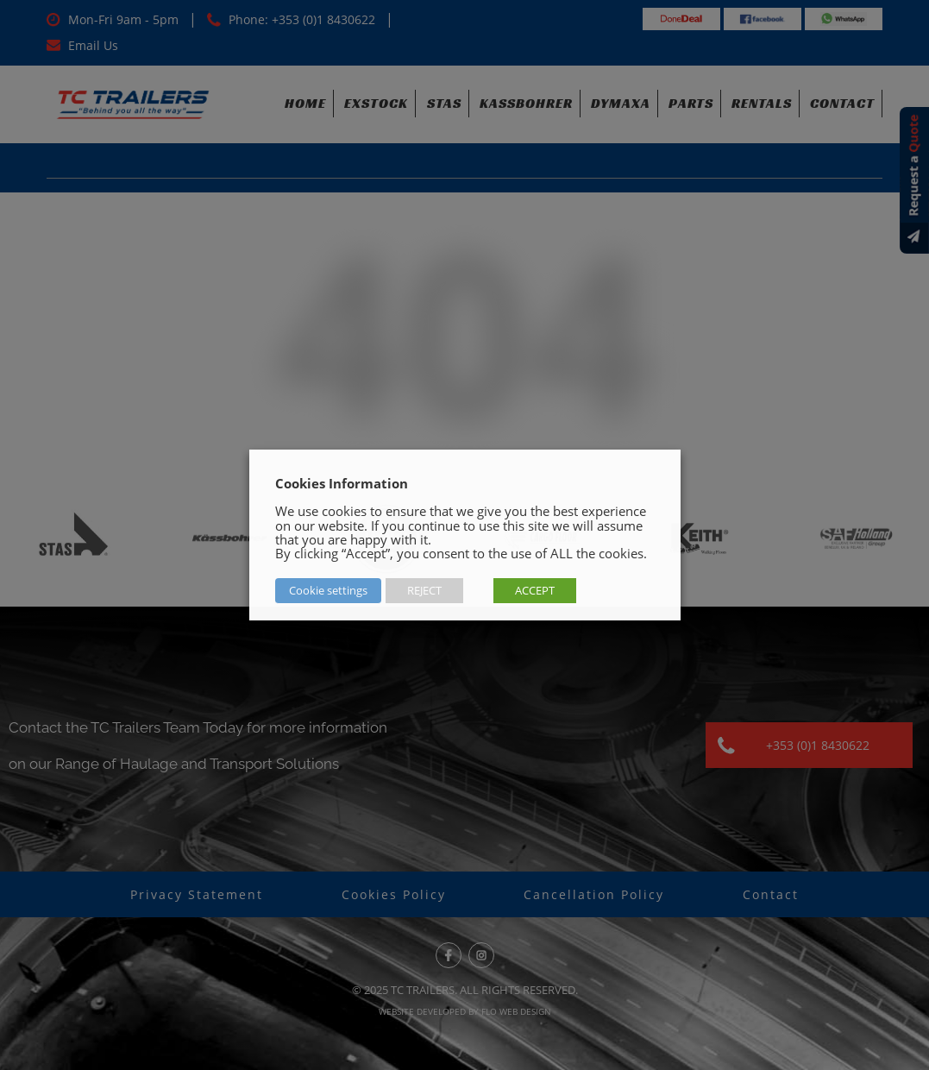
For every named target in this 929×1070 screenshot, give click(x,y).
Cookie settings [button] (328, 590)
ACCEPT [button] (535, 590)
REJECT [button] (424, 590)
